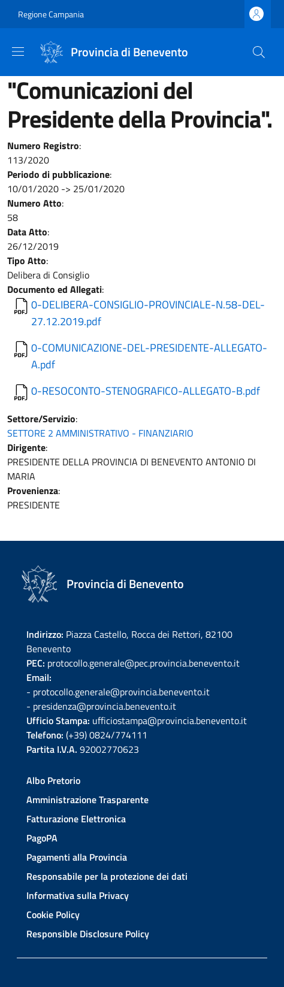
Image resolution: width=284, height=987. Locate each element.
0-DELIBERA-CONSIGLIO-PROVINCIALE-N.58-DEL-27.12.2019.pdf (148, 312)
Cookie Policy (53, 914)
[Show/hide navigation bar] (18, 51)
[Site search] (259, 52)
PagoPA (42, 838)
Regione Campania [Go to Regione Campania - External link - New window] (51, 14)
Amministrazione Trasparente (87, 799)
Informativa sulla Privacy (77, 895)
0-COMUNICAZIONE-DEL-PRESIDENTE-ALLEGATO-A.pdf (149, 356)
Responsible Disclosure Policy (87, 934)
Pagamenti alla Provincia (76, 857)
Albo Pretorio (53, 780)
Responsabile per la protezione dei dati (107, 876)
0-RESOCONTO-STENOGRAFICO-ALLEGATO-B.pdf (145, 391)
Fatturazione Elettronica (76, 819)
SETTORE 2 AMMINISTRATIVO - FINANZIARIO (100, 433)
